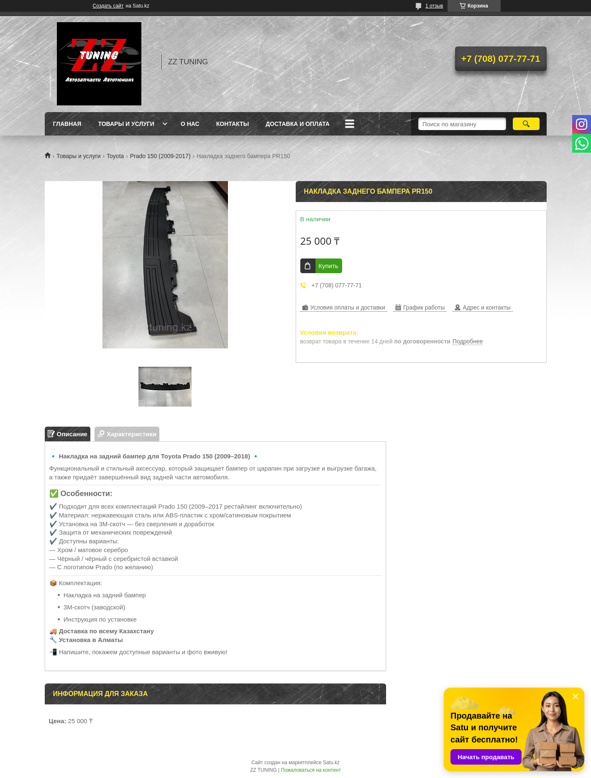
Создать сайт (108, 6)
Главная (67, 123)
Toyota (115, 156)
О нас (190, 123)
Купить (328, 265)
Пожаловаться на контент (311, 770)
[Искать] (526, 124)
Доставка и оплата (298, 123)
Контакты (232, 123)
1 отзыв (434, 6)
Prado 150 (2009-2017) (160, 156)
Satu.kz (331, 762)
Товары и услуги (126, 123)
